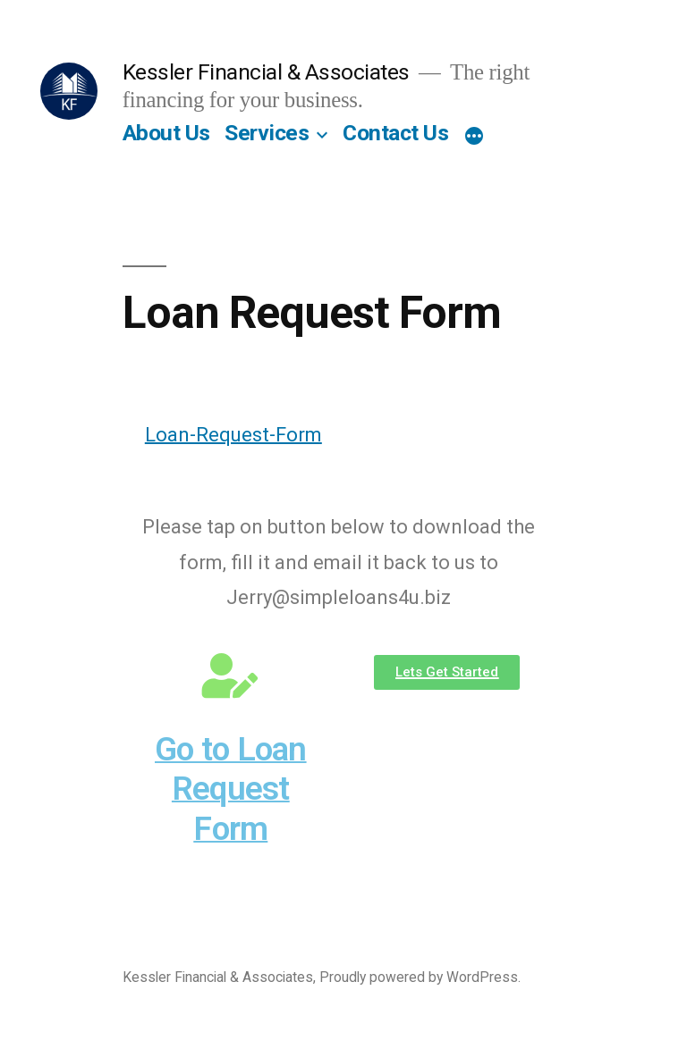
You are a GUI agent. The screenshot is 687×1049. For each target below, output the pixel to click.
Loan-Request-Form (233, 435)
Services (267, 133)
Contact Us (395, 133)
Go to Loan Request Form (231, 789)
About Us (166, 133)
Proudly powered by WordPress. (420, 977)
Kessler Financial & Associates (266, 72)
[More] (474, 136)
